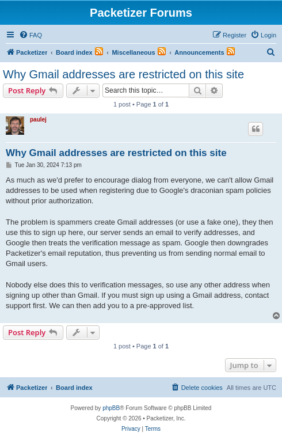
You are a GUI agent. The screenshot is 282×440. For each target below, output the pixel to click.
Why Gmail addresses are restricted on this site (123, 74)
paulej (38, 119)
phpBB (111, 408)
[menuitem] (30, 35)
